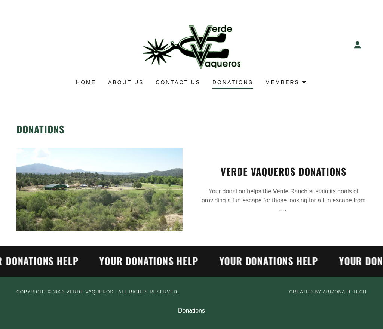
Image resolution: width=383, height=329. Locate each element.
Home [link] (86, 82)
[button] (357, 44)
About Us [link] (126, 82)
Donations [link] (232, 82)
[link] (192, 44)
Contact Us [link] (178, 82)
